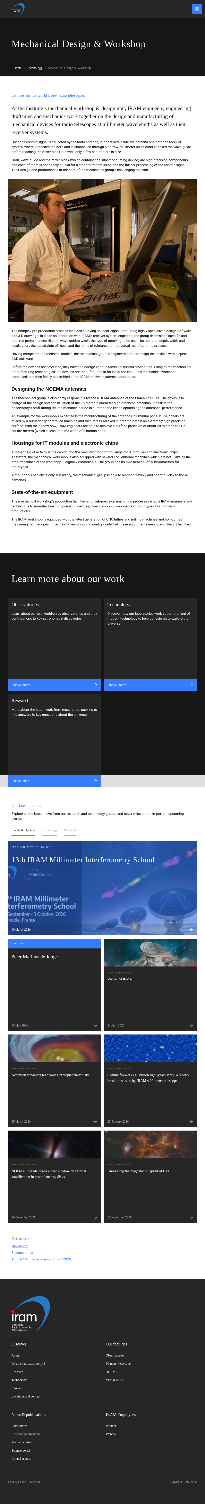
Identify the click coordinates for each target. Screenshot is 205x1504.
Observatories (115, 1355)
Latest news (19, 1426)
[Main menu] (197, 9)
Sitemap (35, 1482)
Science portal (22, 1253)
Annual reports (21, 1458)
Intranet (111, 1426)
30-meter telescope (118, 1363)
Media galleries (21, 1442)
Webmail (112, 1434)
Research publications (25, 1434)
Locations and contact (25, 1396)
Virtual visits (114, 1380)
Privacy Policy (17, 1482)
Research (70, 830)
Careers (16, 1388)
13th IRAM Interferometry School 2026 (41, 1259)
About (15, 1355)
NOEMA (112, 1372)
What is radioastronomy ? (28, 1363)
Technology (49, 830)
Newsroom (19, 1246)
